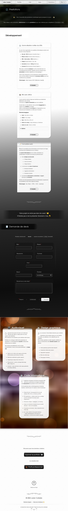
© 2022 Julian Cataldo (34, 498)
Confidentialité (33, 299)
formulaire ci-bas (59, 22)
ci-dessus (45, 236)
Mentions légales (27, 502)
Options (23, 128)
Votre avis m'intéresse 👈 (38, 502)
